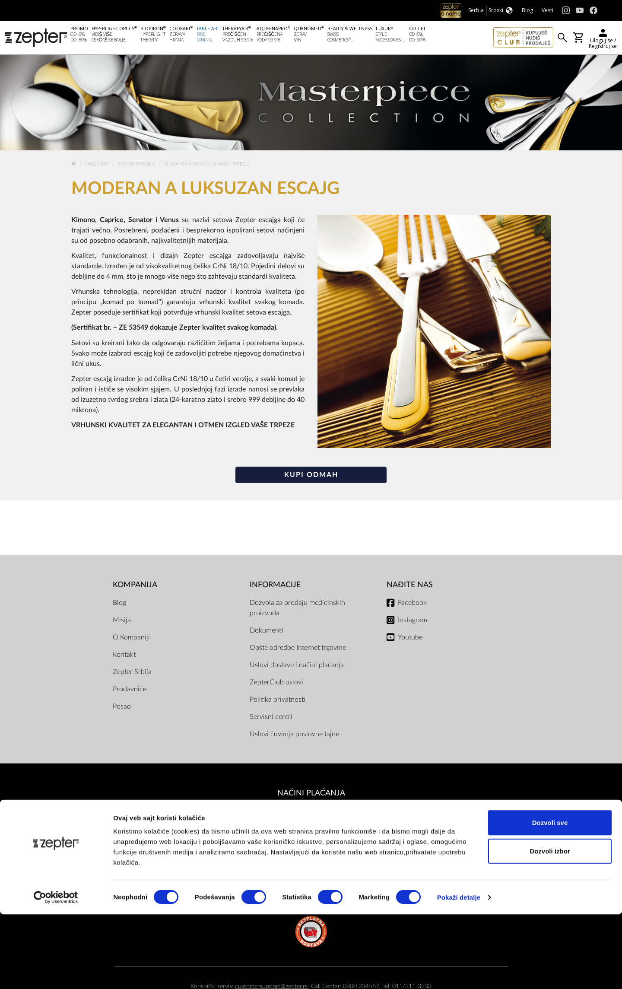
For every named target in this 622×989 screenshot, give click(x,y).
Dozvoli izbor (550, 925)
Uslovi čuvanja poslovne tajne (294, 735)
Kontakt (124, 655)
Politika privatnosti (277, 700)
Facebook (412, 604)
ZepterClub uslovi (276, 683)
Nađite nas (410, 586)
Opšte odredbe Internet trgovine (298, 649)
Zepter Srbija (132, 673)
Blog (119, 604)
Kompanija (135, 586)
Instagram (412, 621)
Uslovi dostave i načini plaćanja (297, 666)
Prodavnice (129, 690)
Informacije (275, 586)
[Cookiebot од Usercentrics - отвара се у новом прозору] (56, 972)
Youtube (410, 638)
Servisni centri (271, 718)
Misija (122, 621)
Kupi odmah (311, 476)
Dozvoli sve (550, 897)
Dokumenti (266, 631)
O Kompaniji (131, 638)
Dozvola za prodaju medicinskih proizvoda (297, 609)
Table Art (98, 165)
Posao (122, 707)
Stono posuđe (137, 165)
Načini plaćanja (311, 794)
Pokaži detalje (459, 972)
